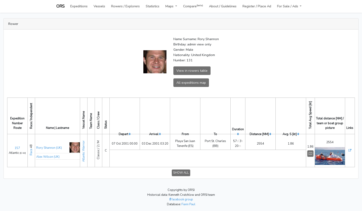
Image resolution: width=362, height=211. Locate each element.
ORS (60, 6)
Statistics (152, 6)
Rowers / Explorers (125, 6)
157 (17, 147)
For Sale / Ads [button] (288, 6)
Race (31, 150)
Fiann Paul (188, 201)
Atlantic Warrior (83, 148)
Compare (193, 6)
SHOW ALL (181, 170)
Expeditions (78, 6)
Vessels (99, 6)
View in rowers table (192, 70)
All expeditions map (191, 82)
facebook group (181, 197)
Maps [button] (169, 6)
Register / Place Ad (256, 6)
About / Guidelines (222, 6)
